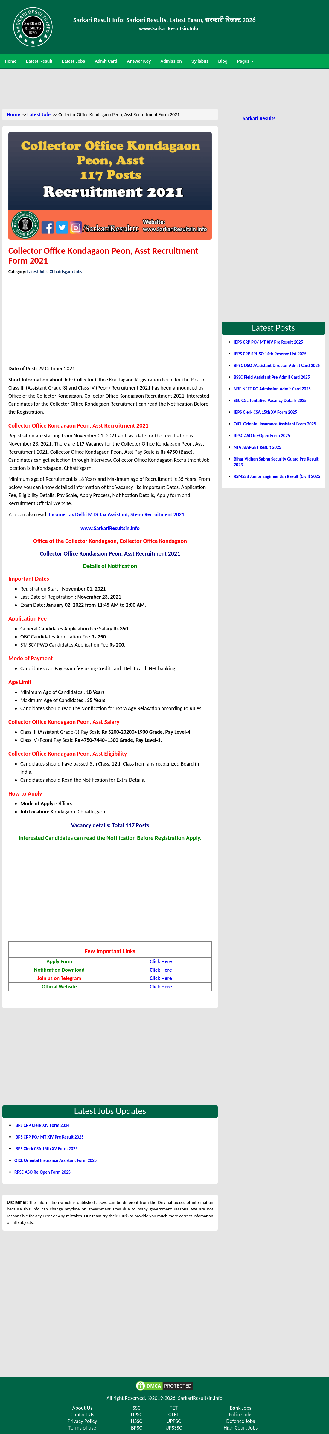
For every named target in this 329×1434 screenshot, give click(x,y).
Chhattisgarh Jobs (66, 271)
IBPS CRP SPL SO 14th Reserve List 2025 (270, 354)
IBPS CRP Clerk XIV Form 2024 (41, 1125)
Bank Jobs (241, 1408)
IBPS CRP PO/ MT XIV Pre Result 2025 (49, 1137)
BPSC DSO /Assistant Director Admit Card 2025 (277, 365)
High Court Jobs (240, 1427)
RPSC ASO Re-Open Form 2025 (42, 1172)
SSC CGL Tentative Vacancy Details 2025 (270, 400)
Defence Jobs (240, 1421)
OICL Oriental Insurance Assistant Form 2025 (55, 1160)
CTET (173, 1414)
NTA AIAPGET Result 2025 (257, 447)
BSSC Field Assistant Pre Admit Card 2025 (272, 377)
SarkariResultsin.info (200, 1398)
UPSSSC (173, 1427)
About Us (82, 1408)
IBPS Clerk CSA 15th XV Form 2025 (46, 1148)
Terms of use (82, 1427)
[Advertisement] (164, 88)
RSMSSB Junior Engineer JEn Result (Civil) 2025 (277, 476)
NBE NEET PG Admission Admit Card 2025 (272, 389)
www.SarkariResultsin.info (110, 528)
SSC (136, 1408)
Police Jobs (240, 1414)
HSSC (136, 1421)
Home (13, 114)
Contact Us (82, 1414)
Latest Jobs (39, 114)
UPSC (136, 1414)
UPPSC (174, 1421)
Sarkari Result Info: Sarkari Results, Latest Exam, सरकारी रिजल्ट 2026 (164, 20)
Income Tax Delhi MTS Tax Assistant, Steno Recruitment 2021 (116, 514)
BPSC (136, 1427)
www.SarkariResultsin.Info (168, 28)
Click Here (161, 961)
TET (174, 1408)
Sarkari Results (259, 118)
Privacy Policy (82, 1421)
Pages (245, 61)
